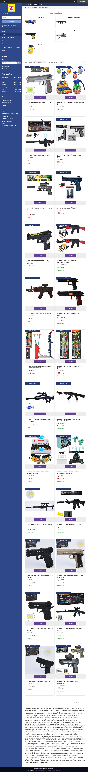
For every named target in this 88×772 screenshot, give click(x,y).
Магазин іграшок (32, 7)
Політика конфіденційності (53, 770)
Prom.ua (52, 768)
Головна (28, 4)
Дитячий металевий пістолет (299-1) (39, 681)
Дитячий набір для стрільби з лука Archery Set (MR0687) (39, 367)
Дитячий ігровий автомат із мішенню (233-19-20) (67, 261)
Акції (3, 50)
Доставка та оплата (8, 37)
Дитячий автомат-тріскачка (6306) (39, 313)
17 (81, 702)
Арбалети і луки (73, 31)
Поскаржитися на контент (39, 770)
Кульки (40, 44)
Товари (4, 34)
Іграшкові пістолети (44, 31)
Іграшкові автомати (74, 17)
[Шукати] (19, 17)
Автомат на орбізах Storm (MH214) (39, 419)
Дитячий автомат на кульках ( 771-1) (70, 524)
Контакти (4, 44)
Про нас (4, 41)
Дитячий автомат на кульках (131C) (39, 524)
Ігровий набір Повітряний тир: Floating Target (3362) (68, 472)
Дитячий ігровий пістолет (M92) (38, 261)
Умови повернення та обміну (11, 47)
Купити (40, 97)
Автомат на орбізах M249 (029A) (37, 155)
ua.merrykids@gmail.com (9, 125)
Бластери (41, 17)
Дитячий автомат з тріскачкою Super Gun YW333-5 (68, 420)
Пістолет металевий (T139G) (67, 208)
